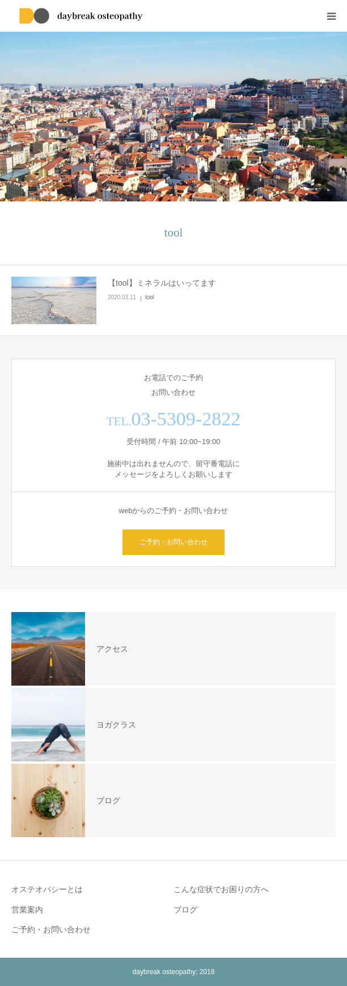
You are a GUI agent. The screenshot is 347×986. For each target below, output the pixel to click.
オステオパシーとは (47, 889)
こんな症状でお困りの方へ (221, 889)
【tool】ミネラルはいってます (162, 282)
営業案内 (27, 909)
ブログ (185, 909)
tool (149, 297)
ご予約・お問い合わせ (173, 542)
